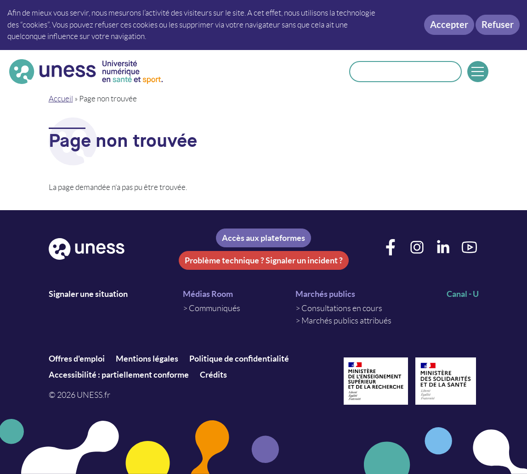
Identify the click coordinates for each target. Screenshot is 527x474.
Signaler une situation (88, 294)
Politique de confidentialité (239, 358)
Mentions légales (147, 358)
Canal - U (463, 294)
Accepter (449, 24)
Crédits (213, 374)
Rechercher (448, 71)
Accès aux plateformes (263, 238)
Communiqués (214, 308)
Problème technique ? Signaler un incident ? (264, 260)
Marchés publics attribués (346, 320)
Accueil (61, 99)
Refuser (498, 24)
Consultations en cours (341, 308)
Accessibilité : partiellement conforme (119, 374)
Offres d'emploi (77, 358)
